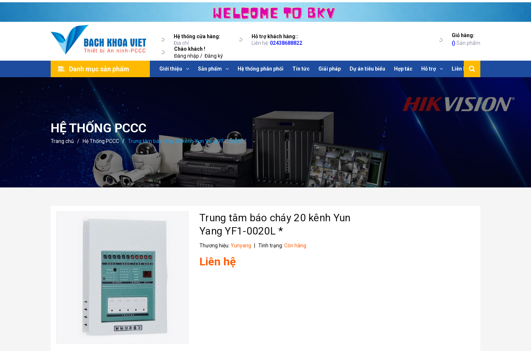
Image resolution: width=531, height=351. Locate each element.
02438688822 (286, 43)
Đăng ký (214, 56)
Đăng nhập (186, 56)
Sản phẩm (466, 39)
